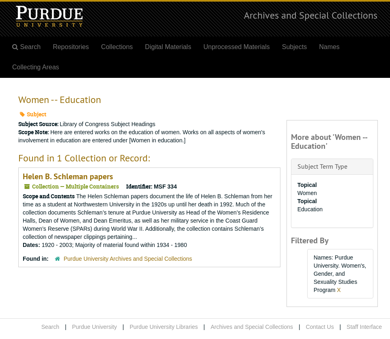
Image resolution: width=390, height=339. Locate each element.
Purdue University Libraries (163, 327)
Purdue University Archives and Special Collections (128, 258)
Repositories (71, 46)
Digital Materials (168, 46)
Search (50, 327)
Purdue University (94, 327)
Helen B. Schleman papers (68, 176)
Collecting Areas (35, 67)
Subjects (294, 46)
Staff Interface (364, 327)
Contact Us (320, 327)
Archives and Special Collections (310, 15)
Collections (117, 46)
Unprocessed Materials (236, 46)
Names (329, 46)
